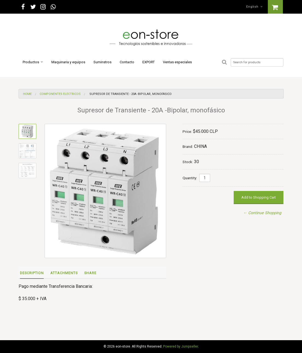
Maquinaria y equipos (68, 62)
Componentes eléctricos (60, 94)
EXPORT (148, 62)
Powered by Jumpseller (180, 346)
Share (90, 273)
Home (27, 94)
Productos (31, 62)
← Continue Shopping (262, 213)
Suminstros (102, 62)
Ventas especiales (177, 62)
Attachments (64, 273)
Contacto (127, 62)
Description (32, 273)
